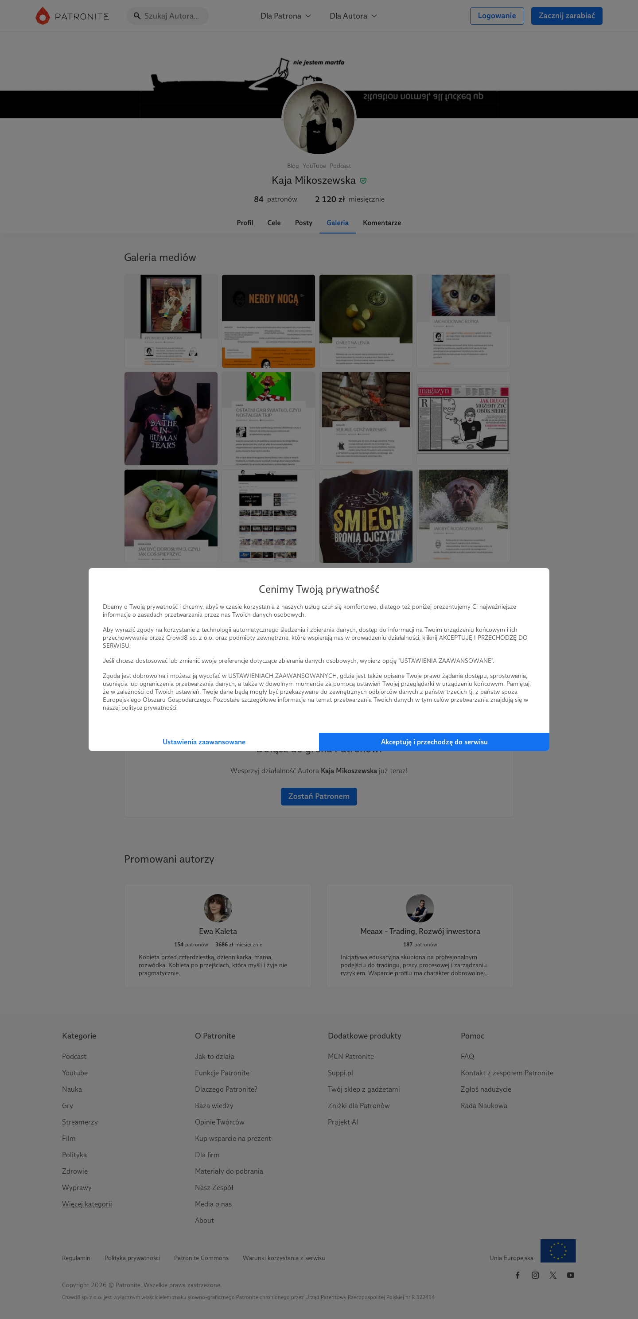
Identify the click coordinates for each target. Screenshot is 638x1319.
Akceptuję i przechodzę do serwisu (434, 742)
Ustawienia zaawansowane (204, 742)
